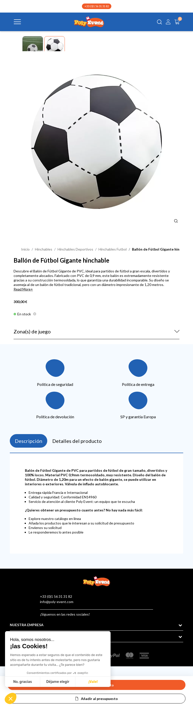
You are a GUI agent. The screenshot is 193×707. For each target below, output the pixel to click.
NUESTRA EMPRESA (26, 625)
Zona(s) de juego (32, 331)
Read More (22, 289)
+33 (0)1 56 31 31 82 (96, 6)
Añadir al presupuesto (99, 698)
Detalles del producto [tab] (77, 441)
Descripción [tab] (28, 441)
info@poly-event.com (56, 602)
